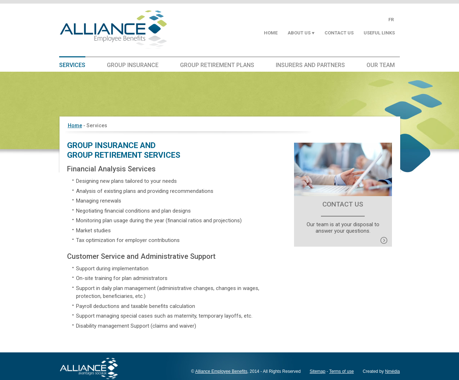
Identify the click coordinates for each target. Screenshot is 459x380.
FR (391, 19)
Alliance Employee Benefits (221, 371)
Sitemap (317, 371)
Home (271, 32)
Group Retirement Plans (217, 65)
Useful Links (379, 32)
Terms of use (341, 371)
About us (299, 32)
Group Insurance (132, 65)
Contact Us (339, 32)
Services (72, 65)
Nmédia (392, 371)
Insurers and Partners (310, 65)
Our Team (380, 65)
